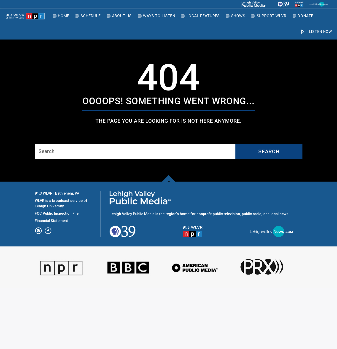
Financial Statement (52, 282)
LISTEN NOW (316, 31)
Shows (238, 15)
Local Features (203, 15)
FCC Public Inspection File (56, 275)
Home (63, 15)
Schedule (91, 15)
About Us (122, 15)
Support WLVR (271, 15)
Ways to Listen (159, 15)
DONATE (305, 15)
